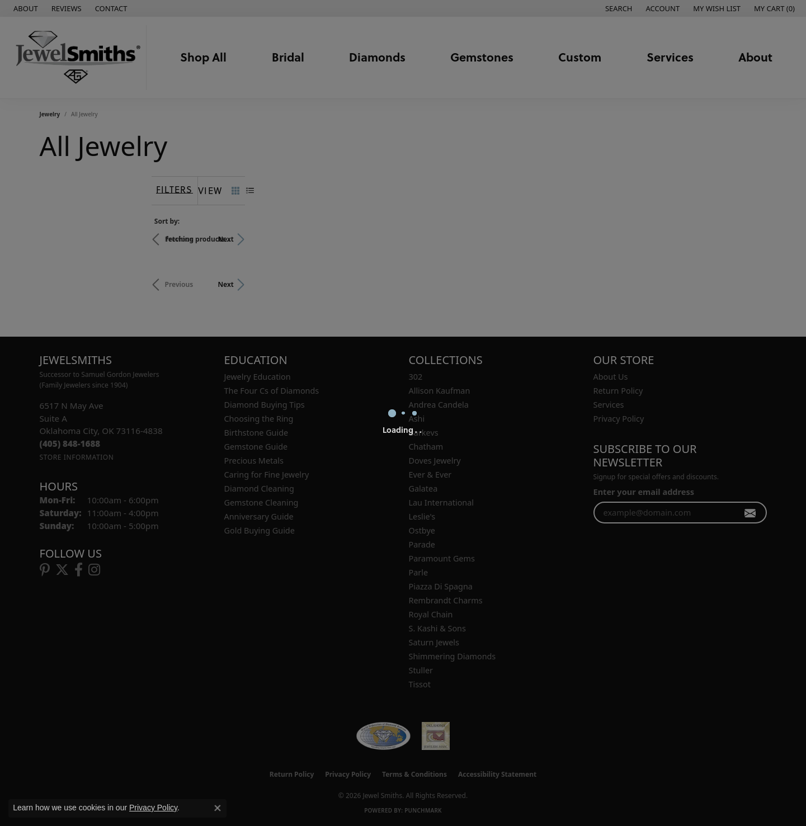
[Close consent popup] (217, 808)
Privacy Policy (153, 807)
